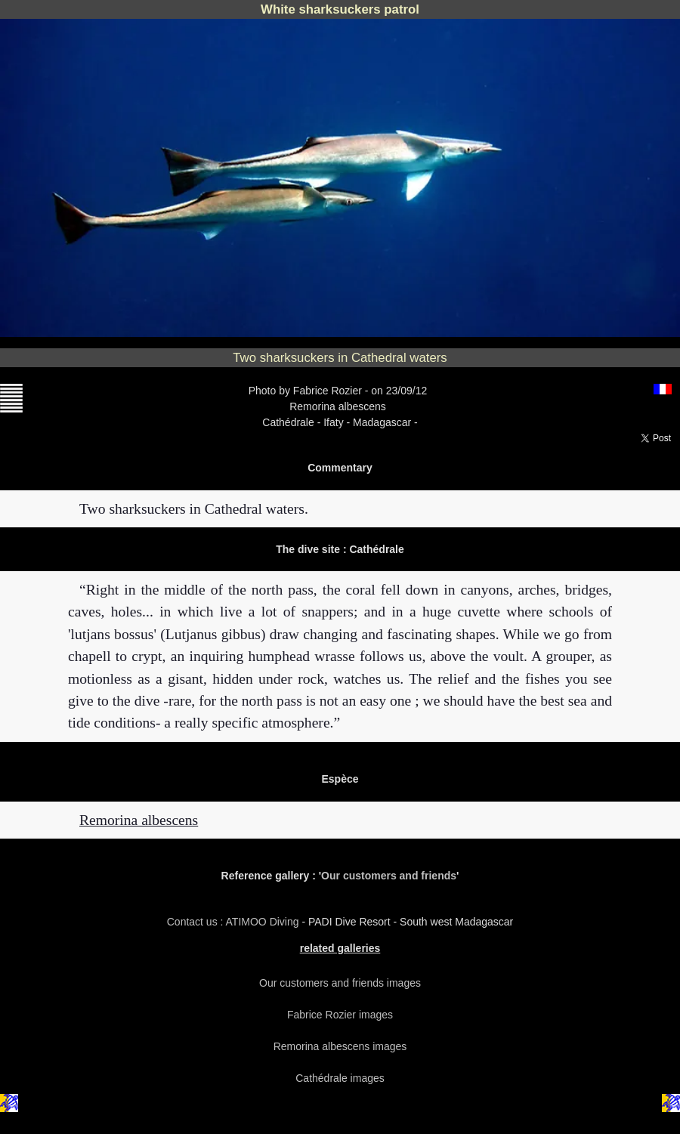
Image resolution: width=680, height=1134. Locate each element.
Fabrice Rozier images (340, 1015)
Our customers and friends (388, 876)
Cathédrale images (340, 1078)
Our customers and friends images (340, 983)
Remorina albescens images (340, 1046)
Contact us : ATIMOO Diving (234, 922)
